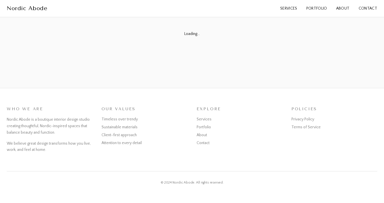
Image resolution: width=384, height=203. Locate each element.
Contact (368, 8)
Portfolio (316, 8)
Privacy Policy (302, 119)
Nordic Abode (27, 8)
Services (288, 8)
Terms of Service (306, 127)
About (343, 8)
